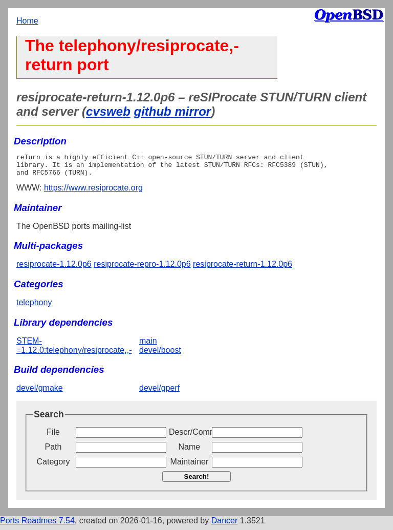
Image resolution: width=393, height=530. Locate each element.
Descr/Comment (189, 436)
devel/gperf (159, 392)
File (53, 436)
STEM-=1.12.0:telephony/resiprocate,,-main (86, 350)
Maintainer (189, 466)
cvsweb (108, 111)
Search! (196, 481)
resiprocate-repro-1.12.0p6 (142, 268)
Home (27, 20)
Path (53, 451)
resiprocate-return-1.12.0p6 (242, 268)
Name (190, 451)
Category (53, 466)
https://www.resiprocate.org (93, 192)
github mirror (172, 111)
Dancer (224, 525)
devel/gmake (39, 392)
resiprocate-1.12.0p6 (54, 268)
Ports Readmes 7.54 (37, 525)
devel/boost (160, 354)
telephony (34, 307)
